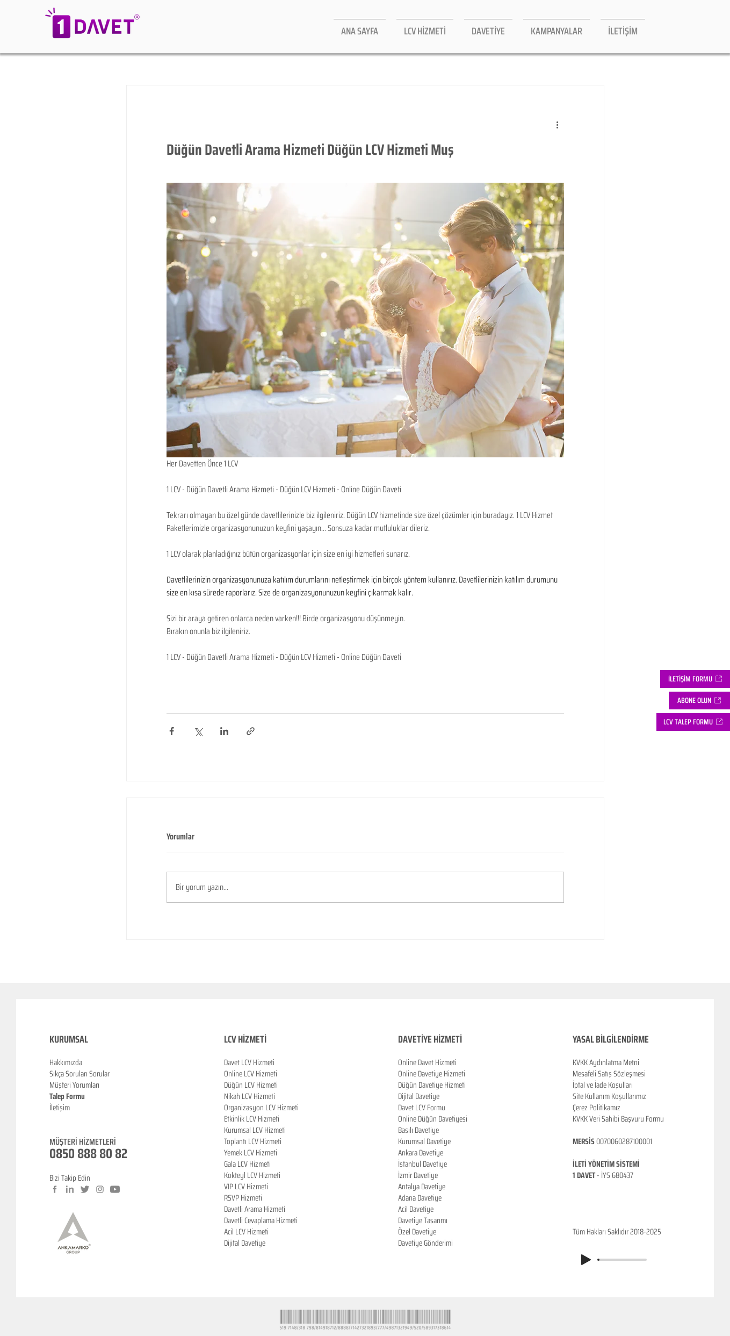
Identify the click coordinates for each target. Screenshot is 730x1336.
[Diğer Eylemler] (557, 124)
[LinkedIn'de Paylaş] (224, 731)
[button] (699, 700)
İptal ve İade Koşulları (603, 1085)
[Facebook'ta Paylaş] (172, 731)
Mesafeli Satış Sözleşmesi (609, 1073)
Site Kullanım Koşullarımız (609, 1096)
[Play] (586, 1259)
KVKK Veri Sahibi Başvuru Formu (618, 1118)
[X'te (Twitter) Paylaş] (198, 731)
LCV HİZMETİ (245, 1039)
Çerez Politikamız (596, 1107)
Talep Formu (67, 1096)
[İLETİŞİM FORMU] (695, 679)
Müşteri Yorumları (74, 1085)
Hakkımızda (65, 1062)
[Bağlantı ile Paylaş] (250, 731)
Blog (55, 1118)
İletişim (59, 1107)
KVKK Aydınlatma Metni (606, 1062)
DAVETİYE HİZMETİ (430, 1039)
